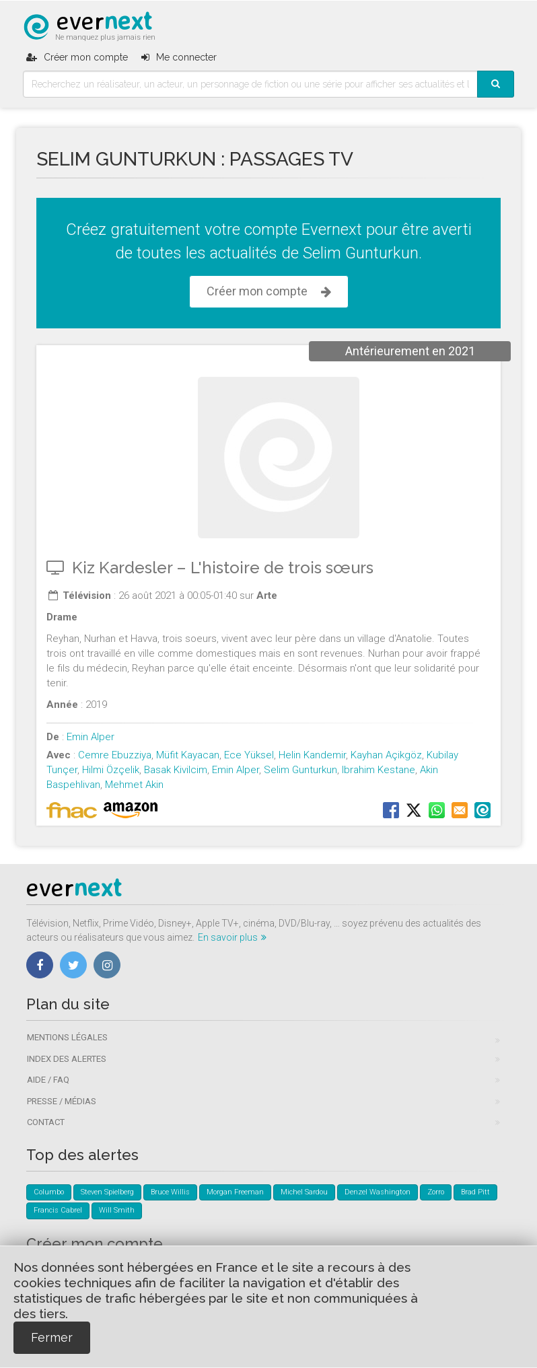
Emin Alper (90, 737)
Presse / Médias (61, 1101)
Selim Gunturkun (300, 770)
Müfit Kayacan (187, 755)
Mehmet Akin (134, 785)
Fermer (52, 1337)
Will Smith (117, 1210)
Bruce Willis (170, 1192)
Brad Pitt (475, 1192)
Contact (46, 1122)
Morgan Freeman (235, 1192)
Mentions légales (67, 1037)
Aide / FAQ (48, 1080)
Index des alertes (66, 1059)
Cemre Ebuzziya (114, 755)
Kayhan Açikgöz (386, 755)
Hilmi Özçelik (110, 770)
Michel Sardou (304, 1192)
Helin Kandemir (312, 755)
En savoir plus (232, 937)
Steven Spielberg (107, 1192)
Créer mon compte (269, 292)
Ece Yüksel (249, 755)
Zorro (435, 1192)
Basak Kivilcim (175, 770)
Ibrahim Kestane (378, 770)
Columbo (49, 1192)
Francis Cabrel (58, 1210)
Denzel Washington (377, 1192)
